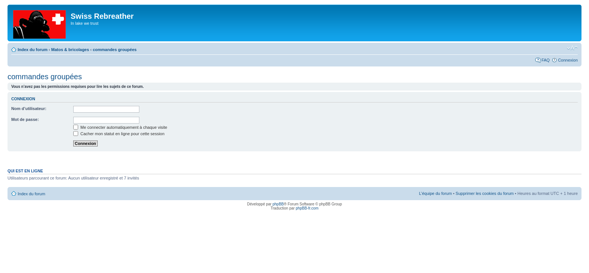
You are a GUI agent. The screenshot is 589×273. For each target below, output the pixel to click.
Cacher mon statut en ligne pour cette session (119, 133)
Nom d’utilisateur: (29, 108)
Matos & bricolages (70, 49)
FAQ (545, 60)
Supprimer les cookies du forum (485, 193)
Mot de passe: (25, 119)
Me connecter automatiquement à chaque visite (120, 127)
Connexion (568, 60)
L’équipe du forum (435, 193)
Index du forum (32, 49)
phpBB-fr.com (307, 208)
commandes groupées (115, 49)
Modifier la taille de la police (572, 48)
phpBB (278, 204)
